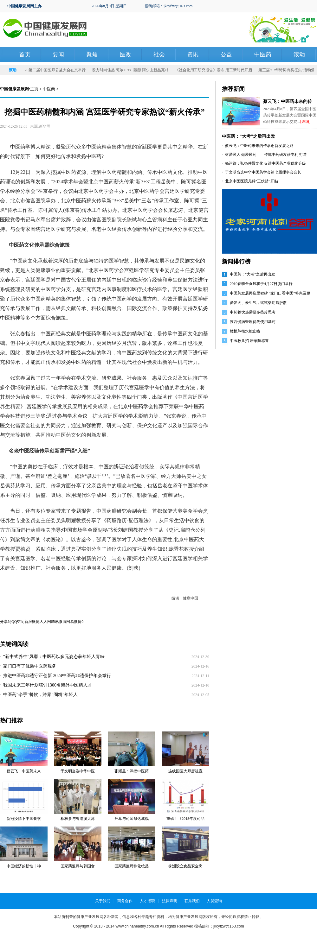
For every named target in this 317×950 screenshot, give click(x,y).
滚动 (299, 54)
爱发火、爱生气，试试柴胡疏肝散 (258, 303)
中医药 (262, 54)
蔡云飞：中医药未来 (24, 771)
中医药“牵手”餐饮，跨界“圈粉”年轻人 (40, 694)
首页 (24, 54)
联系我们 (192, 901)
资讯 (192, 54)
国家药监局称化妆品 (131, 866)
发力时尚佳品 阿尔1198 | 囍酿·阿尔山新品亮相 (142, 70)
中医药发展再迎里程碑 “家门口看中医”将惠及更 (270, 293)
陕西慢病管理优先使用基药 (252, 322)
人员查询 (214, 901)
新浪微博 (32, 621)
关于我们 (102, 901)
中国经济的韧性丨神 (24, 866)
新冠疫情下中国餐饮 (24, 818)
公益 (226, 54)
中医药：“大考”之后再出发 (248, 136)
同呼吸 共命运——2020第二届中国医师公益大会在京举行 (50, 70)
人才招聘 (147, 901)
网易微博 (73, 621)
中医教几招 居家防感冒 (249, 341)
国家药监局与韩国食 (78, 866)
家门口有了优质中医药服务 (29, 666)
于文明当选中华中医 (78, 771)
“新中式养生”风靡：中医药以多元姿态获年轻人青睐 (54, 656)
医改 (125, 54)
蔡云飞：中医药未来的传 (287, 101)
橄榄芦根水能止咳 (245, 331)
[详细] (305, 121)
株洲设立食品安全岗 (185, 866)
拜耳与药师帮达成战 (131, 818)
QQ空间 (17, 621)
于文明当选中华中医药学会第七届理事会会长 (263, 172)
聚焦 (92, 54)
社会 (159, 54)
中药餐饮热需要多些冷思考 (252, 312)
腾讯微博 (58, 621)
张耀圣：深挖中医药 (131, 771)
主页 (34, 88)
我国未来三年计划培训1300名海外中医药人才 (47, 685)
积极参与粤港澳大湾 (78, 818)
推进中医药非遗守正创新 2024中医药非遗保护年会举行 (57, 675)
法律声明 (169, 901)
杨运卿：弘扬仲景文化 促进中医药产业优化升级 (265, 163)
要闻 (58, 54)
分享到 (5, 621)
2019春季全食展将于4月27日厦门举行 (261, 284)
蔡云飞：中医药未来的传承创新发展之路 (259, 145)
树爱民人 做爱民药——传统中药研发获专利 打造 (266, 154)
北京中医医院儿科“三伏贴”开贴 (251, 181)
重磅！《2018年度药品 (185, 818)
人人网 (45, 621)
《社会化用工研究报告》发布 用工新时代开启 (225, 70)
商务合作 (125, 901)
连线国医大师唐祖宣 (185, 771)
